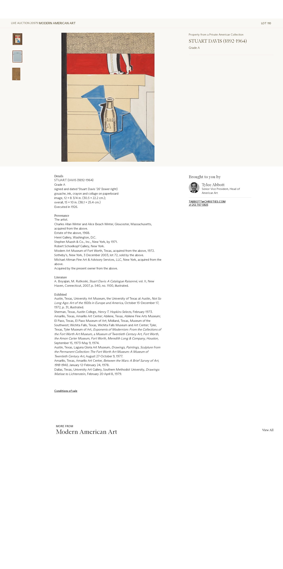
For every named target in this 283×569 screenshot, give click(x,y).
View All (267, 430)
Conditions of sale (65, 391)
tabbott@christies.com (207, 201)
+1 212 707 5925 (198, 205)
